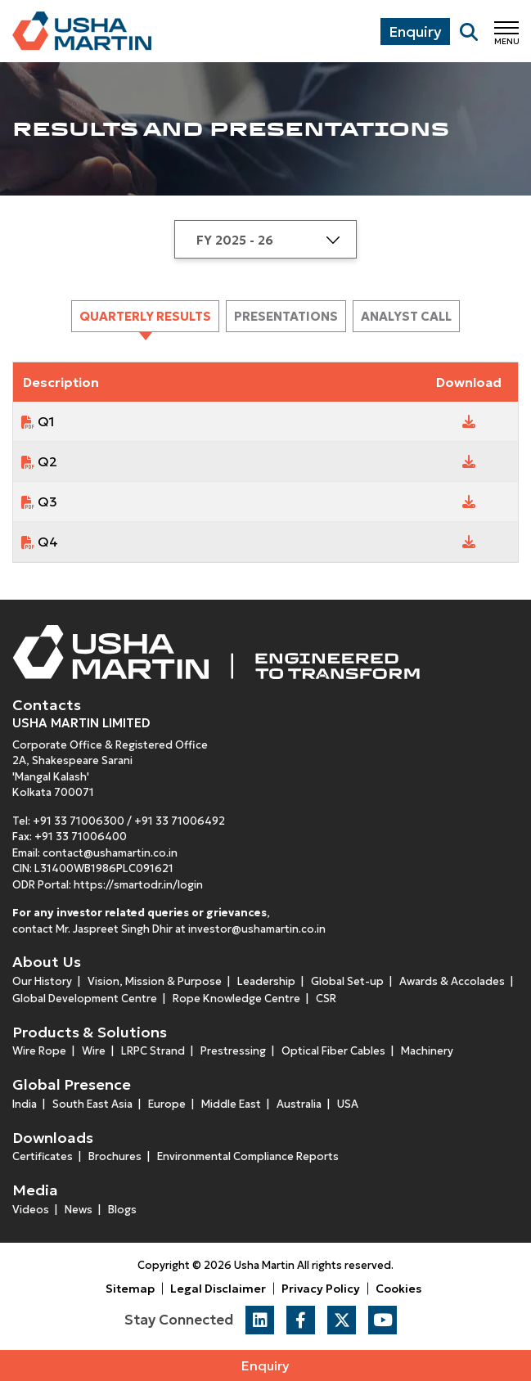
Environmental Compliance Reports (248, 1156)
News (78, 1210)
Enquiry (265, 1365)
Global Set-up (347, 981)
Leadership (266, 981)
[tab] (145, 316)
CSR (326, 998)
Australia (299, 1104)
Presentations (286, 316)
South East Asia (92, 1104)
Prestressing (233, 1051)
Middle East (231, 1104)
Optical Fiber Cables (333, 1051)
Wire (94, 1051)
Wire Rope (39, 1051)
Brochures (115, 1156)
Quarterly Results (145, 316)
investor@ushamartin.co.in (257, 929)
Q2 (47, 461)
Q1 (46, 421)
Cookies (398, 1288)
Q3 (47, 501)
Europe (167, 1104)
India (24, 1104)
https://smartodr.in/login (138, 885)
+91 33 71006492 (179, 821)
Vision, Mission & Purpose (155, 981)
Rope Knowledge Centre (236, 998)
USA (347, 1104)
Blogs (122, 1210)
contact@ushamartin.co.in (110, 853)
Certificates (42, 1156)
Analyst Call (406, 316)
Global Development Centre (84, 998)
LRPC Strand (153, 1051)
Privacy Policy (320, 1288)
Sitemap (130, 1288)
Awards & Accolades (452, 981)
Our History (42, 981)
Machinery (427, 1051)
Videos (30, 1210)
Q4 (48, 541)
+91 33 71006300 (78, 821)
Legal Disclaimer (218, 1288)
